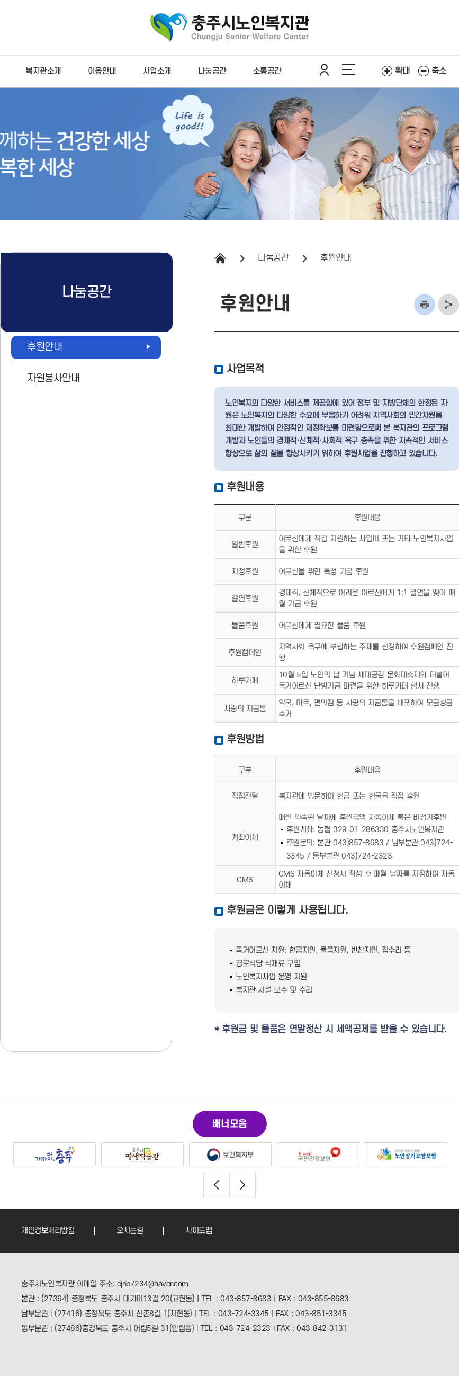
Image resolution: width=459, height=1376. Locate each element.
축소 (439, 71)
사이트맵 (198, 1230)
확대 (402, 71)
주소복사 (448, 304)
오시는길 (129, 1230)
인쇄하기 (424, 304)
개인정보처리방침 (47, 1230)
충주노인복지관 (229, 27)
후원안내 (335, 258)
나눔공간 (273, 258)
